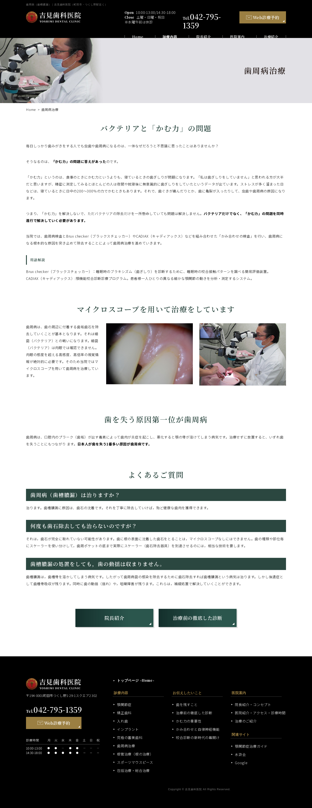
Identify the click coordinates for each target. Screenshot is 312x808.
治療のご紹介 (246, 721)
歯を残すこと (187, 704)
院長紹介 (203, 37)
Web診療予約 (263, 17)
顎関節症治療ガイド (251, 746)
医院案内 (237, 37)
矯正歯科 (124, 712)
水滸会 (240, 754)
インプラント (128, 729)
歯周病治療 (126, 745)
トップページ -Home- (135, 680)
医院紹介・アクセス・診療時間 (260, 712)
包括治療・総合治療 (133, 770)
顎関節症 (124, 704)
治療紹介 (271, 37)
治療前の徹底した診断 (197, 617)
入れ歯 (122, 721)
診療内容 (170, 37)
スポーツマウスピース (135, 762)
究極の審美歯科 (130, 737)
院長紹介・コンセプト (253, 704)
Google (241, 762)
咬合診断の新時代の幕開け (198, 737)
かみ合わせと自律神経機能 (198, 729)
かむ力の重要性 (189, 721)
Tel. (54, 711)
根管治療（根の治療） (135, 754)
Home (137, 37)
